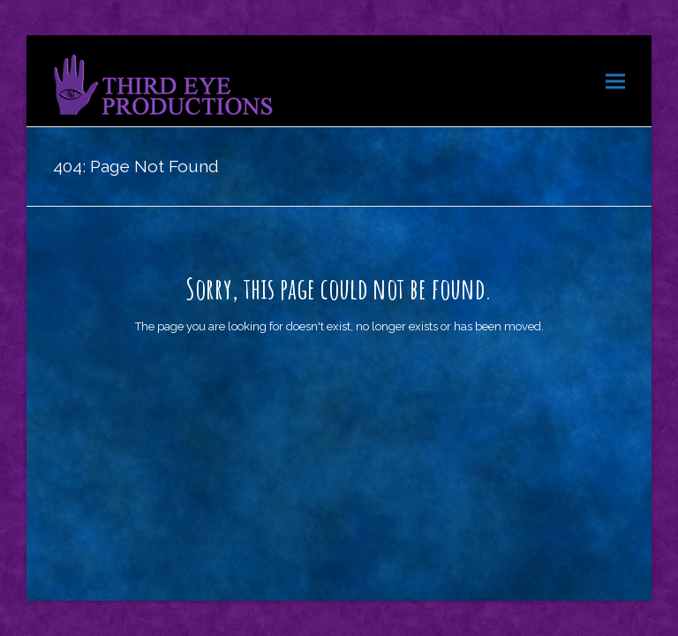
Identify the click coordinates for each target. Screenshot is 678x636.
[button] (615, 80)
